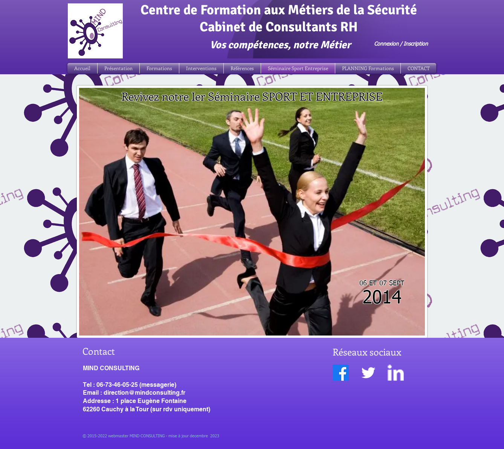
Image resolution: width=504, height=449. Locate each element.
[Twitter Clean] (368, 373)
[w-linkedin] (396, 373)
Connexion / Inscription (401, 44)
